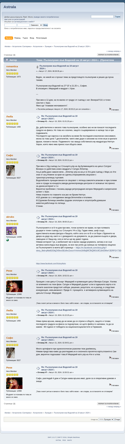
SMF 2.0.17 (52, 437)
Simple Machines (73, 437)
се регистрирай (18, 19)
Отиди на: (94, 419)
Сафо (9, 155)
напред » (117, 51)
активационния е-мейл (23, 22)
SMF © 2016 (62, 437)
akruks (10, 216)
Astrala (10, 7)
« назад (109, 51)
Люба (9, 116)
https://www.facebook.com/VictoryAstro (51, 263)
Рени (9, 270)
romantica (12, 66)
